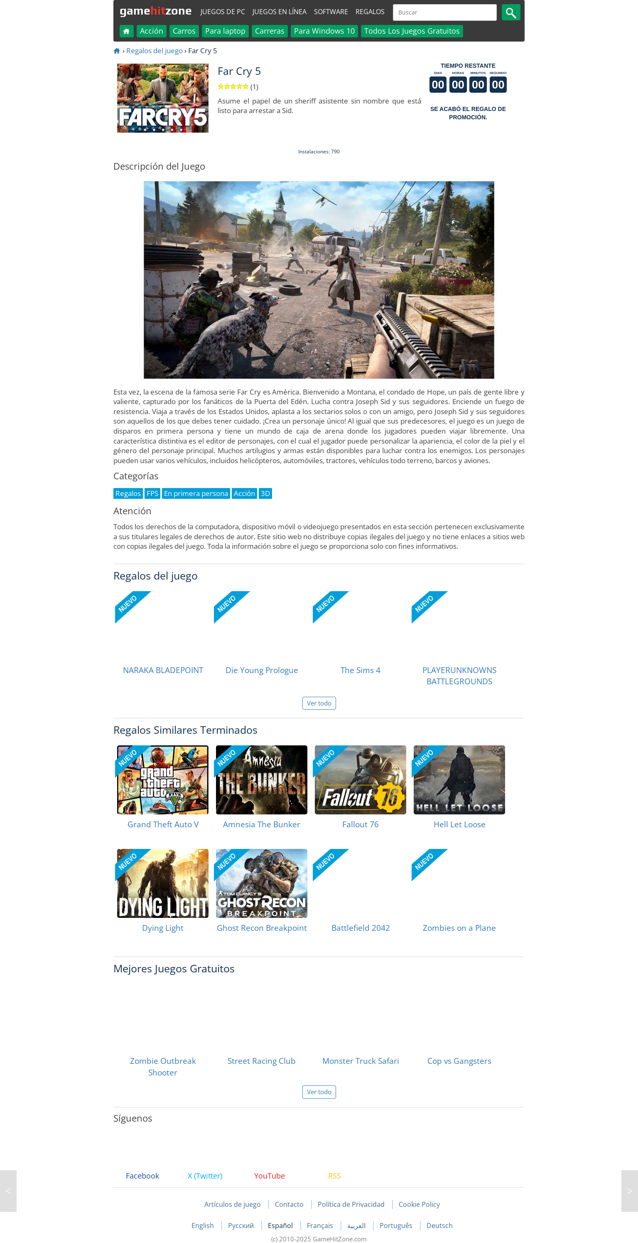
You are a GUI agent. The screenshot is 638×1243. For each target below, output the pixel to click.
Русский (241, 1225)
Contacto (289, 1204)
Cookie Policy (419, 1204)
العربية (357, 1225)
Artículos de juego (232, 1204)
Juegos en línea (280, 11)
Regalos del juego (154, 50)
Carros (184, 31)
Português (397, 1225)
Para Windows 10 (324, 31)
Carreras (270, 31)
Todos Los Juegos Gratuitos (412, 31)
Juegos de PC (223, 11)
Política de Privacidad (351, 1204)
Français (321, 1225)
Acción (151, 31)
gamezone (156, 10)
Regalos (370, 11)
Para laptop (225, 31)
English (203, 1225)
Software (331, 11)
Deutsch (440, 1225)
